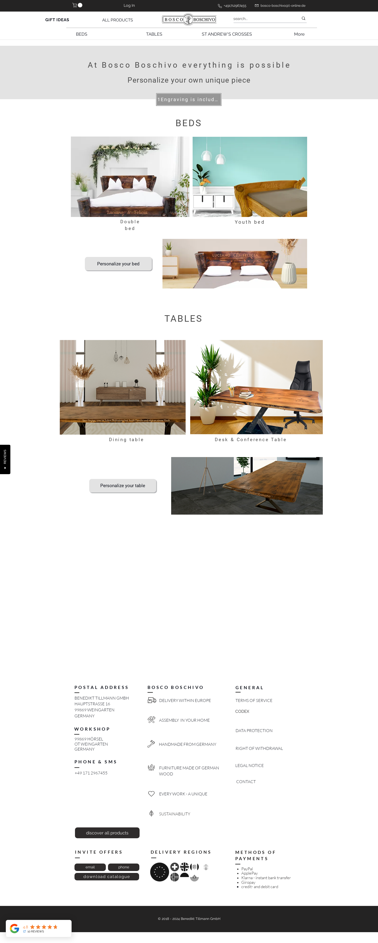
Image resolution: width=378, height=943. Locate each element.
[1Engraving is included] (189, 99)
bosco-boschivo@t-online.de (283, 5)
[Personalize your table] (122, 485)
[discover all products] (107, 832)
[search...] (262, 18)
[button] (77, 5)
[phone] (123, 867)
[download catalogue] (106, 876)
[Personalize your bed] (118, 263)
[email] (90, 867)
